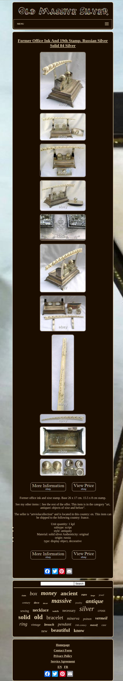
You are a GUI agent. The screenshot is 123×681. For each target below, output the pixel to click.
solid (24, 617)
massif (94, 624)
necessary (69, 610)
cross (101, 610)
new (44, 631)
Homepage (63, 645)
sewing (24, 610)
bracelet (54, 617)
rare (84, 594)
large (93, 595)
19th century (80, 625)
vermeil (101, 618)
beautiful (60, 630)
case (103, 625)
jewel (101, 595)
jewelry (78, 603)
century (26, 602)
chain (24, 596)
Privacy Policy (63, 656)
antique (94, 601)
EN (60, 667)
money (49, 593)
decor (45, 603)
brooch (49, 624)
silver (86, 608)
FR (66, 667)
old (38, 616)
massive (61, 600)
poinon (87, 618)
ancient (69, 593)
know (79, 630)
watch (55, 611)
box (33, 593)
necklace (40, 610)
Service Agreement (63, 661)
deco (36, 602)
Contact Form (63, 650)
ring (23, 623)
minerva (73, 618)
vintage (36, 624)
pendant (64, 624)
